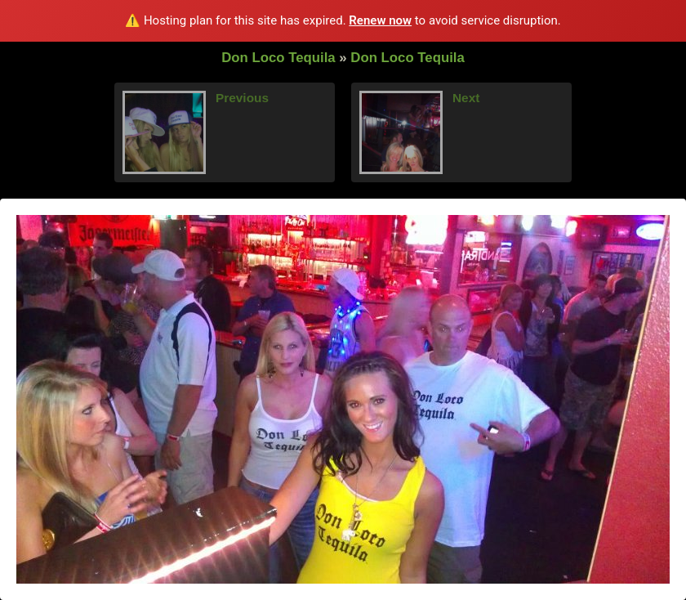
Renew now (380, 20)
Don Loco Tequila (278, 57)
